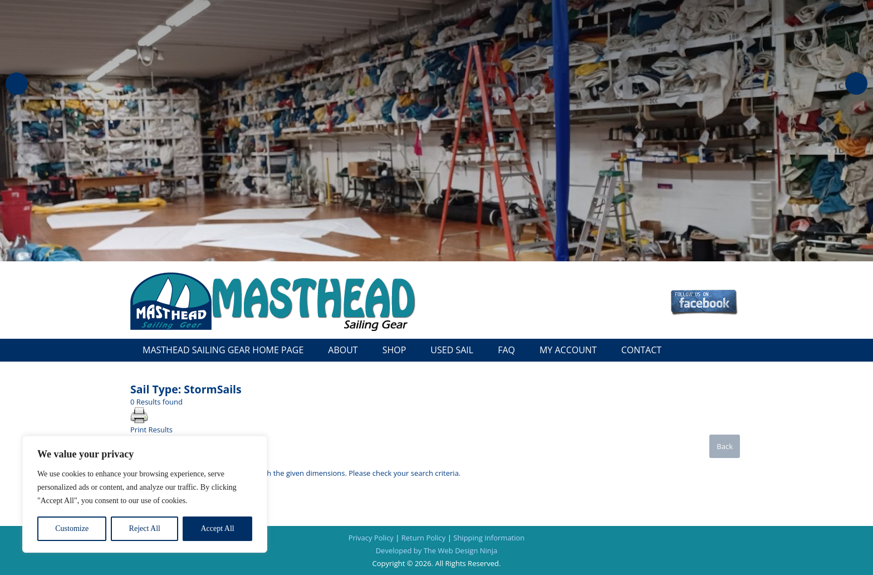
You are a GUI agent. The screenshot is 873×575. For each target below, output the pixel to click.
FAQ (506, 350)
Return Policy (423, 538)
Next (856, 83)
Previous (17, 83)
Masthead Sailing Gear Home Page (223, 350)
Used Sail (451, 350)
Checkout (673, 278)
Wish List (719, 278)
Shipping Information (488, 538)
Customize (72, 528)
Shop (394, 350)
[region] (144, 494)
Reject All (144, 528)
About (342, 350)
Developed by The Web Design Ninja (437, 550)
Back (725, 446)
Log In (547, 278)
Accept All (217, 528)
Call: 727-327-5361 (665, 327)
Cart (578, 278)
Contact (641, 350)
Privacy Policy (371, 538)
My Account (620, 278)
